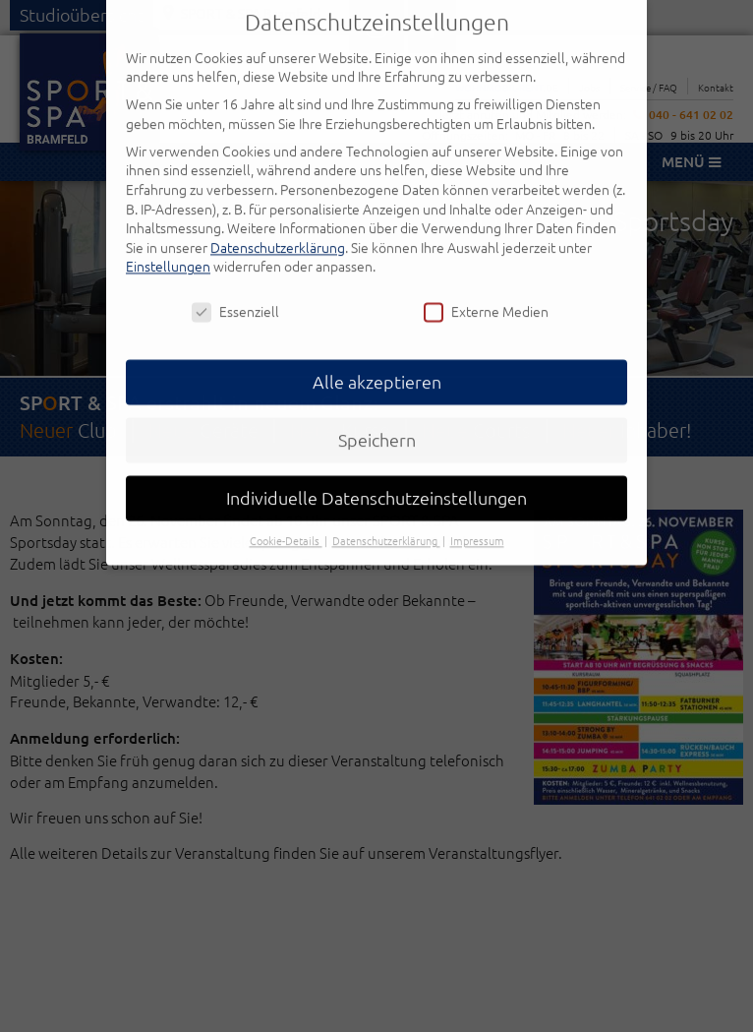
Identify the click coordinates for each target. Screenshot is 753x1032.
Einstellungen (168, 245)
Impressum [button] (477, 519)
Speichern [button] (377, 418)
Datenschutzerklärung (277, 225)
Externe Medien (486, 290)
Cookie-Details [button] (286, 519)
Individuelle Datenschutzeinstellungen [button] (376, 476)
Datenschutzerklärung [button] (386, 519)
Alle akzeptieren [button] (377, 360)
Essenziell (235, 290)
